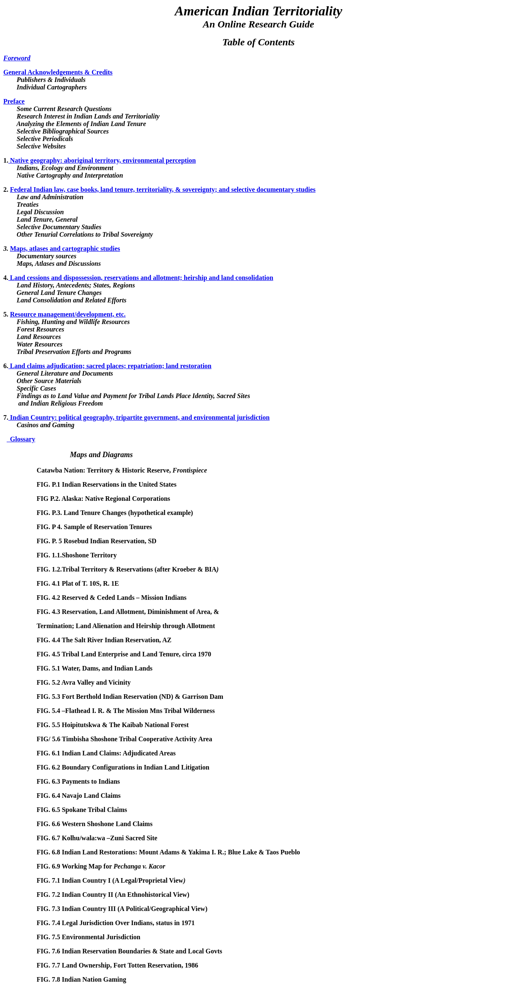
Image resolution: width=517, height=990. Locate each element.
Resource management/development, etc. (68, 314)
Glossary (21, 439)
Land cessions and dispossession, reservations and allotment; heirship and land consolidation (140, 277)
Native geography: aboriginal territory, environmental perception (102, 160)
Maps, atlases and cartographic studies (65, 248)
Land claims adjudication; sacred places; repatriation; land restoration (109, 365)
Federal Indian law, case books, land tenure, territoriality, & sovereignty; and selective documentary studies (163, 189)
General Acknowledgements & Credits (57, 72)
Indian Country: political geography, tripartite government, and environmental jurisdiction (139, 417)
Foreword (16, 58)
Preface (14, 101)
